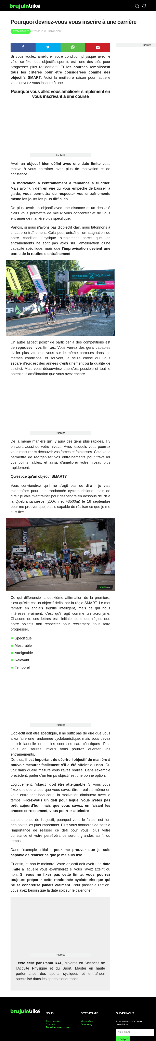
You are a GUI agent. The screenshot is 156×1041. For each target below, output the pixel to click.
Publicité (60, 155)
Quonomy (86, 1024)
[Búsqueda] (137, 6)
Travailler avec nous (57, 1027)
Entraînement (21, 31)
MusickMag (87, 1021)
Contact (50, 1024)
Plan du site (53, 1021)
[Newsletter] (144, 6)
